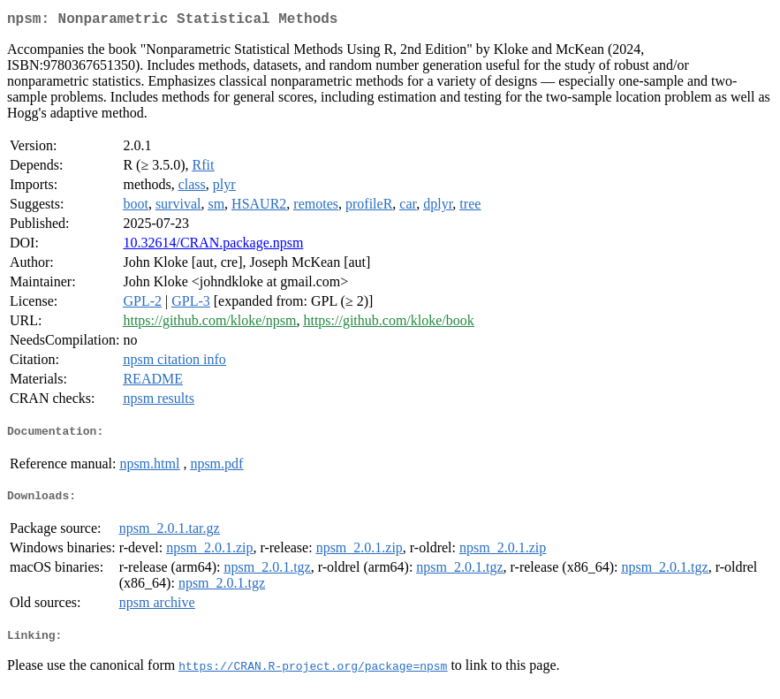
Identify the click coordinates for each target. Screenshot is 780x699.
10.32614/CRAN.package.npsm (213, 246)
